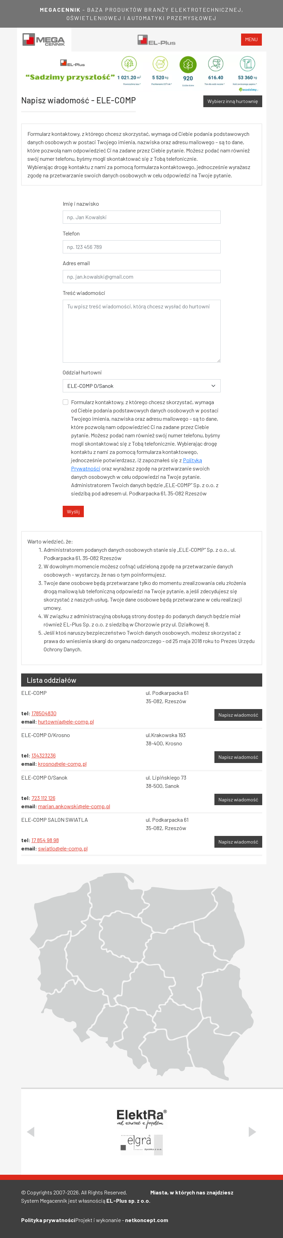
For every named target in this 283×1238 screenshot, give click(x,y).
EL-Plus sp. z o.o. (128, 1200)
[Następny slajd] (252, 1132)
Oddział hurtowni (82, 372)
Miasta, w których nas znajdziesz (191, 1192)
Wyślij (73, 511)
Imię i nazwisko (81, 203)
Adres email (76, 263)
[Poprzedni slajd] (30, 1132)
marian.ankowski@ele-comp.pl (74, 806)
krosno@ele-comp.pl (62, 763)
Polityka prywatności (48, 1220)
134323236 (44, 755)
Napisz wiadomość (238, 715)
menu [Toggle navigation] (251, 39)
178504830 (44, 713)
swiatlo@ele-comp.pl (63, 848)
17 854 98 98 (45, 840)
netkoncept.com (146, 1220)
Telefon (71, 233)
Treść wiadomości (84, 292)
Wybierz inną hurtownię (232, 101)
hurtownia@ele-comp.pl (66, 721)
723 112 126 (43, 797)
